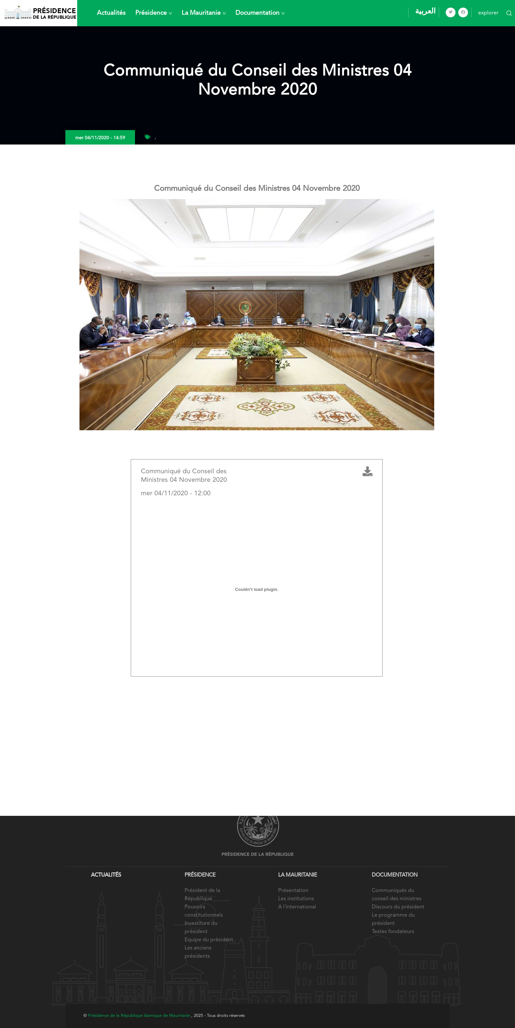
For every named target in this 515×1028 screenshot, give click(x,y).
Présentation (293, 890)
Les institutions (296, 899)
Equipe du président (209, 940)
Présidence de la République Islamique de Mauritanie (139, 1016)
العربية (425, 11)
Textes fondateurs (393, 931)
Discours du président (398, 907)
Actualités (111, 13)
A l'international (297, 907)
